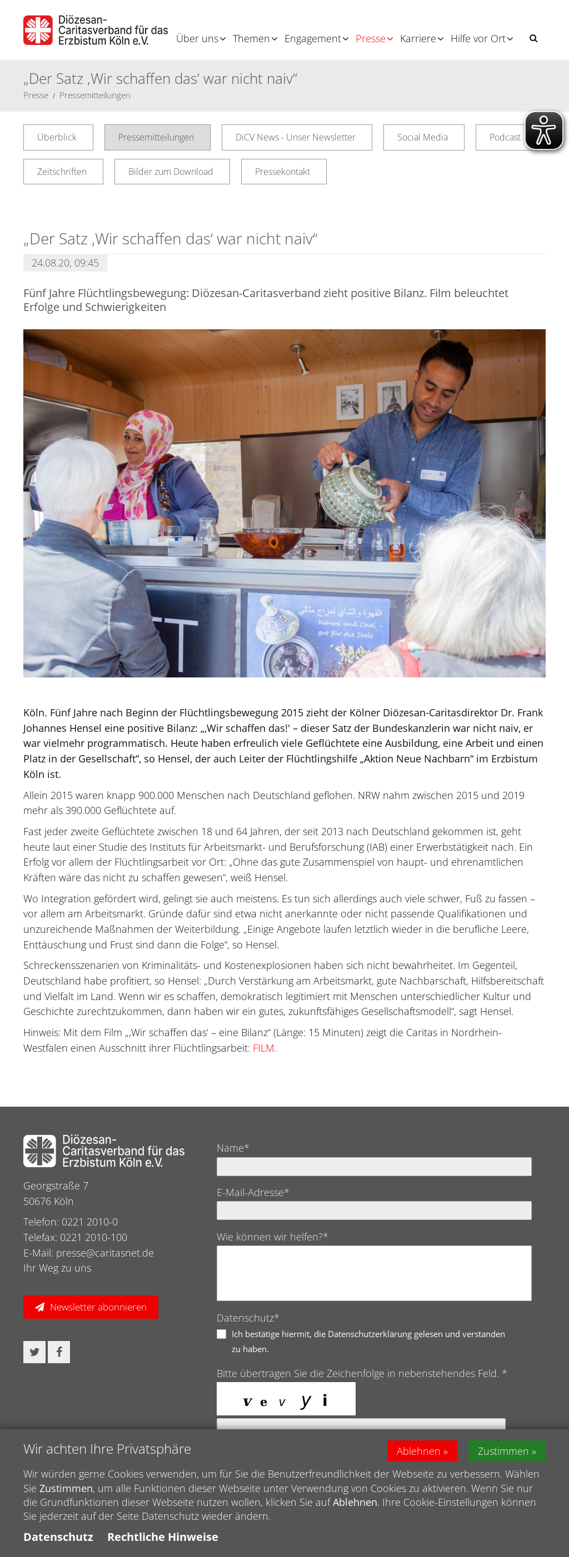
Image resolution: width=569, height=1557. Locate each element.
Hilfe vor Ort (478, 38)
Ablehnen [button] (419, 1451)
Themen (251, 38)
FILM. (265, 1047)
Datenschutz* (248, 1317)
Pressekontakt (282, 171)
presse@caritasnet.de (105, 1252)
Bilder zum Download (170, 171)
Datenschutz (58, 1536)
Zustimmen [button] (503, 1451)
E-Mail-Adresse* (253, 1192)
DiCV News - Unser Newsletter (296, 137)
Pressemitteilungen (95, 95)
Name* (233, 1147)
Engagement (312, 38)
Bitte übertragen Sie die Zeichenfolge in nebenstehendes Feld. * (362, 1373)
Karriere (418, 38)
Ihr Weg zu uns (57, 1267)
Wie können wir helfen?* (272, 1236)
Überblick (57, 137)
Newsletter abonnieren (98, 1306)
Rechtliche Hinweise (162, 1536)
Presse (371, 38)
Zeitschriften (62, 171)
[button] (533, 38)
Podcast (505, 137)
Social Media (422, 137)
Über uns (197, 38)
